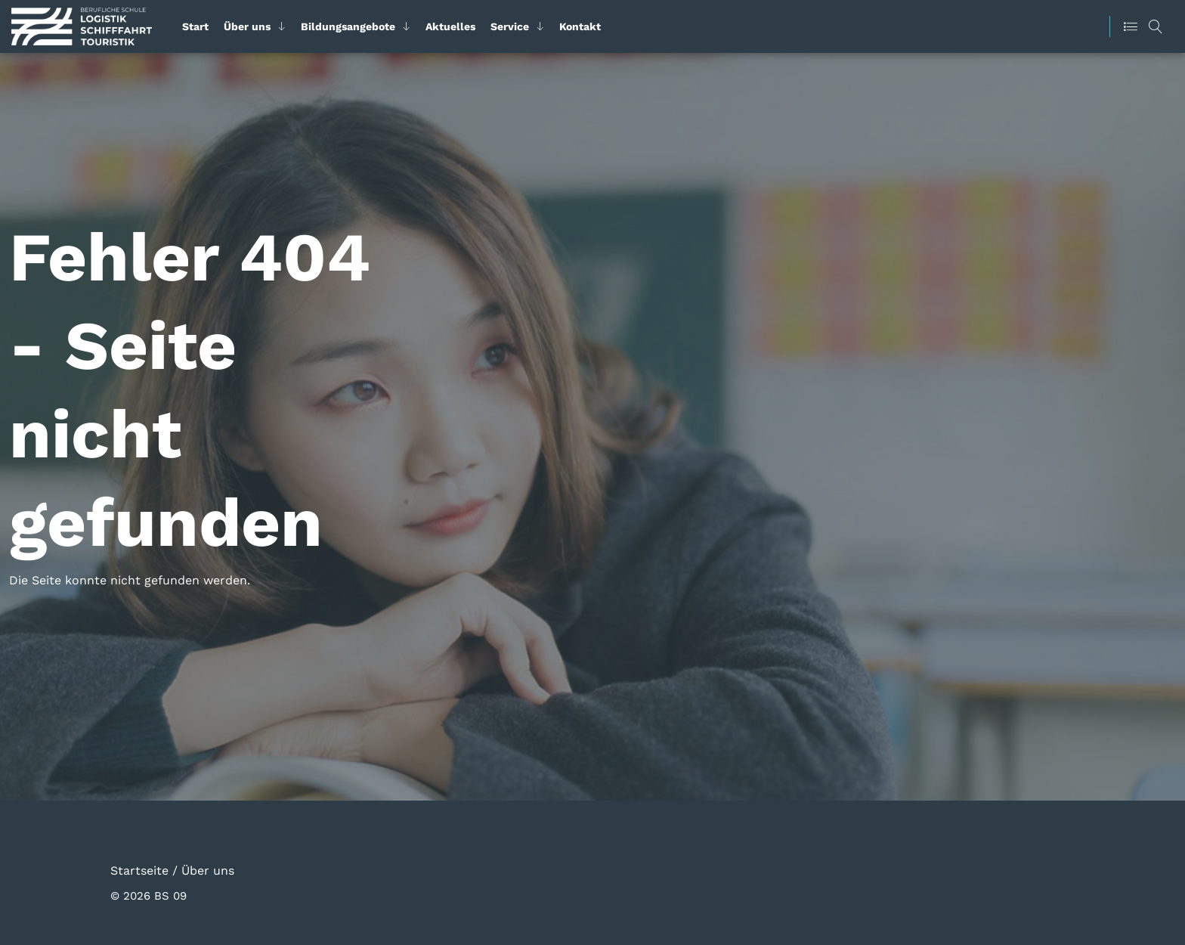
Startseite (139, 869)
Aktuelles (450, 26)
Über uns (247, 26)
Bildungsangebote (348, 26)
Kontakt (580, 26)
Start (195, 26)
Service (509, 26)
